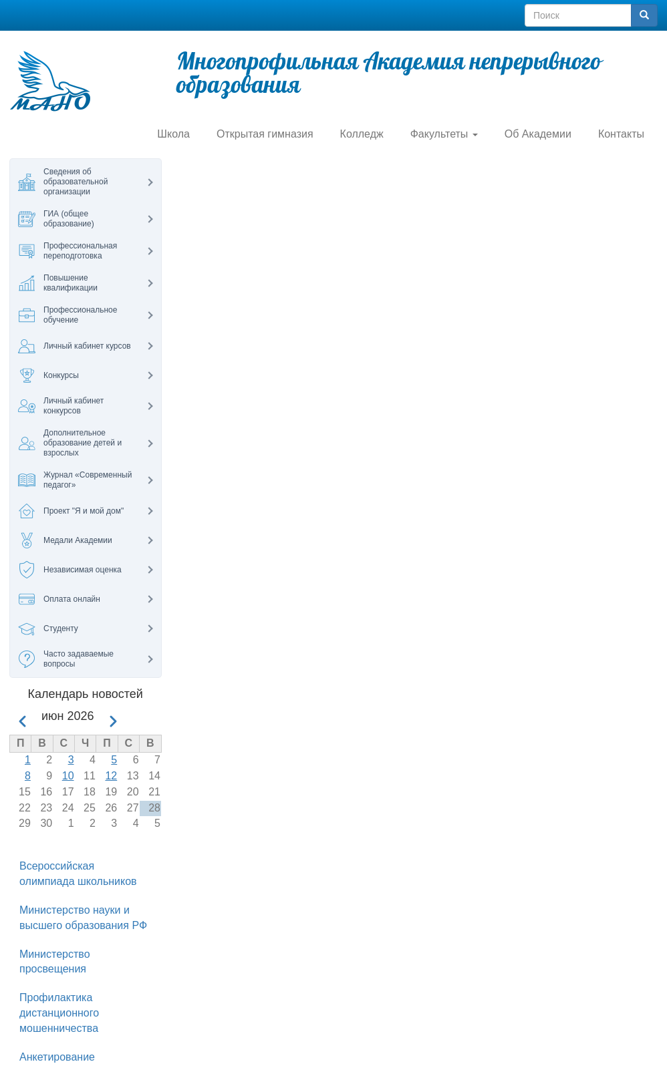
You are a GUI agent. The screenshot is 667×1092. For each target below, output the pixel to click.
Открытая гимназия (265, 134)
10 (68, 775)
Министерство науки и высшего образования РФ (83, 917)
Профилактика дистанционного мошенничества (59, 1013)
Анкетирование (57, 1057)
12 (111, 775)
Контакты (621, 134)
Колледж (362, 134)
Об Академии (538, 134)
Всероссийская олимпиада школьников (78, 873)
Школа (173, 134)
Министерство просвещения (54, 961)
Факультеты (444, 134)
